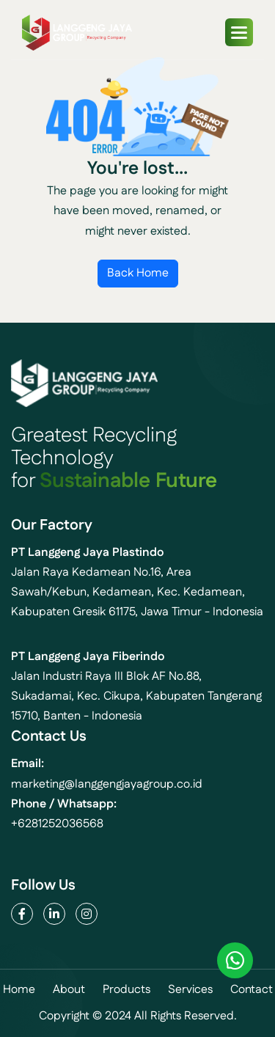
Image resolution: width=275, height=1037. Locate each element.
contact (251, 989)
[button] (239, 32)
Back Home (138, 273)
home (19, 989)
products (126, 989)
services (190, 989)
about (69, 989)
